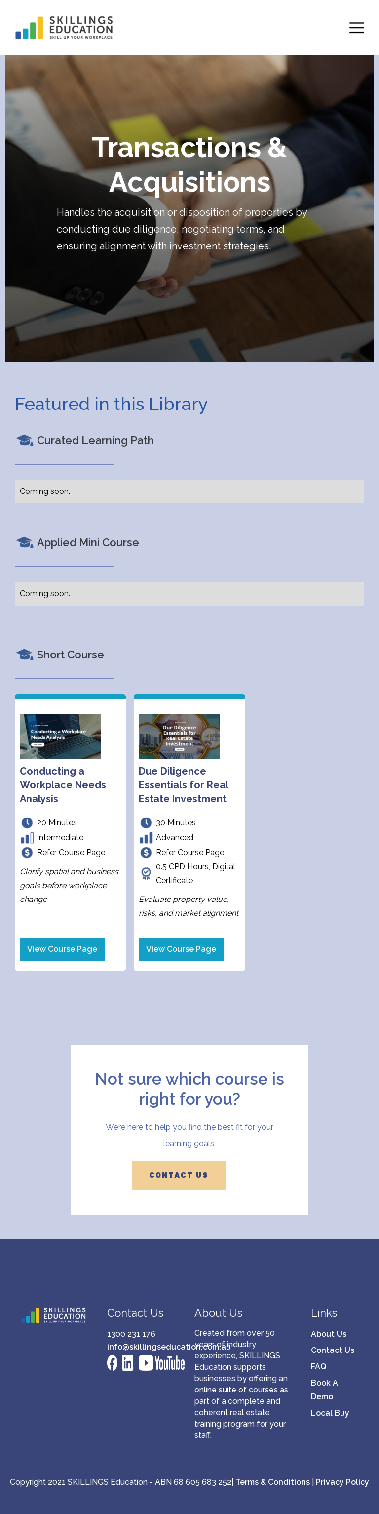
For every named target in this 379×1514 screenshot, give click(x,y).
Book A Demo (324, 1389)
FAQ (318, 1366)
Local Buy (330, 1413)
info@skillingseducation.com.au (141, 1346)
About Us (328, 1334)
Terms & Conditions (272, 1482)
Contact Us (332, 1350)
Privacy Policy (342, 1482)
